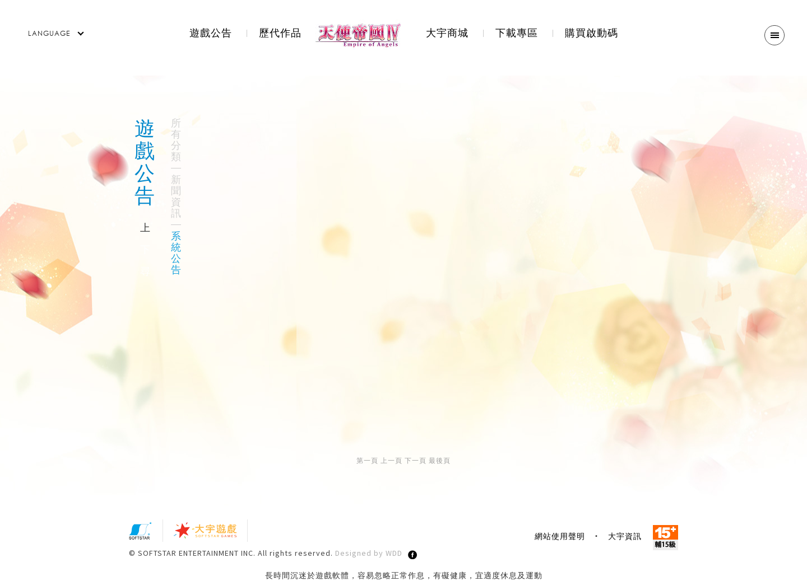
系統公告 (176, 253)
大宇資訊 (625, 536)
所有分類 (176, 140)
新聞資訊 (176, 196)
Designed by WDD (368, 553)
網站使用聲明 (560, 536)
